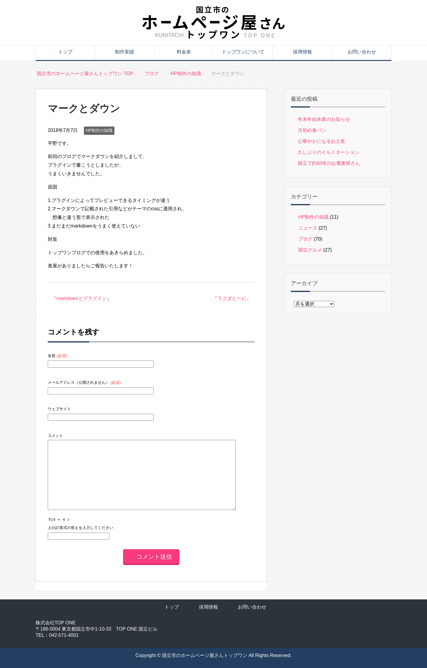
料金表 (184, 51)
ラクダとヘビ (232, 298)
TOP (85, 73)
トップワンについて (243, 51)
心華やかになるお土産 (321, 141)
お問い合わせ (362, 51)
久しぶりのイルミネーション (328, 152)
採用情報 (302, 51)
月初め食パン (312, 130)
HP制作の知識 (99, 130)
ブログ (305, 238)
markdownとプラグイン (81, 298)
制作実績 (124, 51)
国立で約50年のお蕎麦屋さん (329, 163)
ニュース (307, 227)
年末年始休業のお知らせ (324, 119)
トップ (65, 51)
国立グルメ (310, 249)
